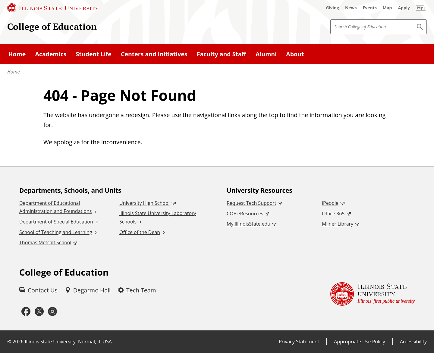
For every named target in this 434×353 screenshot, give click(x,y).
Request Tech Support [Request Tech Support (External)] (251, 203)
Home (13, 71)
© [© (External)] (9, 341)
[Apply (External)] (404, 7)
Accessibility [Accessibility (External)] (413, 341)
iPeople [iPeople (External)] (330, 203)
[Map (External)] (387, 7)
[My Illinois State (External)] (421, 7)
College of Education (52, 26)
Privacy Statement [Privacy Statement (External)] (299, 341)
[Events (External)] (370, 7)
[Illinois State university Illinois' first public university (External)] (372, 294)
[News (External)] (351, 7)
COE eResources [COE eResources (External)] (245, 213)
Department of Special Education (56, 221)
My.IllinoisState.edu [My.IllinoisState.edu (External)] (248, 223)
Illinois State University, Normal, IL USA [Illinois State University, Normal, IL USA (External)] (68, 341)
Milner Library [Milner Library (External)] (337, 223)
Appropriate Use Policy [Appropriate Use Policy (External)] (359, 341)
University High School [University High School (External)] (144, 203)
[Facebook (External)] (26, 311)
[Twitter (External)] (39, 311)
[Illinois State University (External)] (53, 7)
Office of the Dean (139, 232)
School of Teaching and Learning (55, 232)
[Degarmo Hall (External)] (88, 290)
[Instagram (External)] (52, 311)
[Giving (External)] (332, 7)
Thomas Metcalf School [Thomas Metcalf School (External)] (45, 242)
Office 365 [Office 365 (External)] (333, 213)
